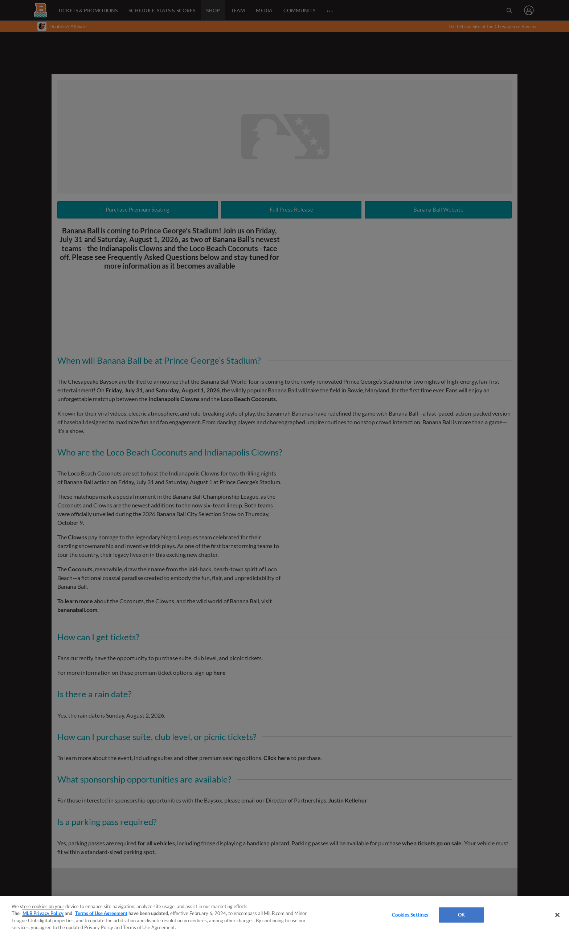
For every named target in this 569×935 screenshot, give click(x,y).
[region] (284, 915)
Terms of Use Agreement (101, 913)
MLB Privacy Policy (43, 913)
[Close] (557, 915)
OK (461, 915)
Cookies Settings (410, 915)
